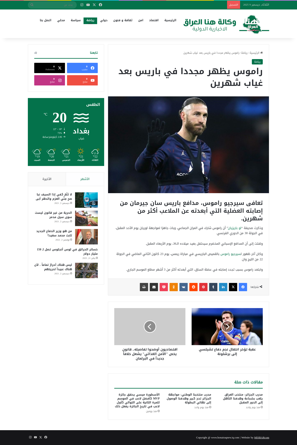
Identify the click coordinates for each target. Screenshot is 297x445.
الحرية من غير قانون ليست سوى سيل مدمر (53, 215)
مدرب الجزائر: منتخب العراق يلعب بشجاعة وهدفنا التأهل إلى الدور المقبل (243, 398)
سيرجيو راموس (230, 254)
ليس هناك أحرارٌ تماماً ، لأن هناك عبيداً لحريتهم (53, 267)
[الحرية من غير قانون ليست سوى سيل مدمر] (86, 218)
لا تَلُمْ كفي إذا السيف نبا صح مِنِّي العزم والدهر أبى (54, 197)
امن (140, 20)
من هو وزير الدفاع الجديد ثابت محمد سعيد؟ (54, 233)
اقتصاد (154, 20)
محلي (61, 20)
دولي (103, 20)
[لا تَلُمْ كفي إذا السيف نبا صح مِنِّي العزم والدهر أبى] (86, 200)
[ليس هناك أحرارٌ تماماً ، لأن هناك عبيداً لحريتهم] (86, 270)
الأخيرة (46, 179)
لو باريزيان (234, 228)
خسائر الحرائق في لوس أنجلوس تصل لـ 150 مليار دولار (67, 252)
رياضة (90, 20)
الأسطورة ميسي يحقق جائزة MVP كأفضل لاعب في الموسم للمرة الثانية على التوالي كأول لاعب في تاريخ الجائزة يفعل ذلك (137, 400)
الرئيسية (170, 20)
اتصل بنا (45, 20)
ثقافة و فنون (122, 20)
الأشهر (85, 179)
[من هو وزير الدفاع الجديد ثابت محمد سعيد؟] (86, 236)
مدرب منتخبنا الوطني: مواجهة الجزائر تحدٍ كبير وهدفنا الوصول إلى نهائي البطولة (189, 398)
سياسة (76, 20)
